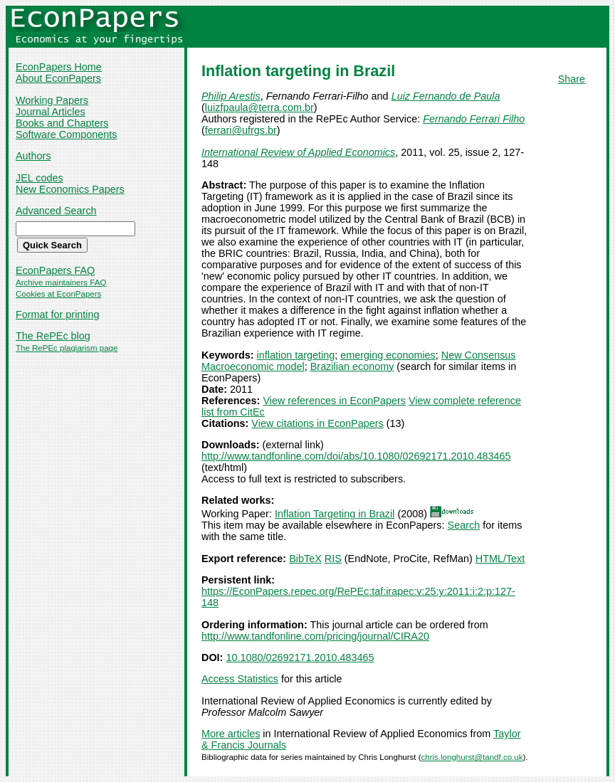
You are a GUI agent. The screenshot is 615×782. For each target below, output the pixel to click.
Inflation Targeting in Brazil (335, 513)
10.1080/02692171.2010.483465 (300, 657)
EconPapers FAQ (55, 270)
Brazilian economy (352, 366)
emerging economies (388, 355)
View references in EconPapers (334, 400)
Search (464, 525)
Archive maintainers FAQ (61, 282)
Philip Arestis (231, 96)
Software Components (66, 134)
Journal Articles (50, 111)
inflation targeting (296, 355)
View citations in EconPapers (317, 423)
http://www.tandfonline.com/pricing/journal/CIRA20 (315, 636)
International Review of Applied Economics (298, 152)
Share (571, 79)
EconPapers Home (59, 67)
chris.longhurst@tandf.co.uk (472, 757)
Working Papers (52, 100)
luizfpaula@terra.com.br (259, 107)
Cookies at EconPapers (58, 294)
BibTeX (305, 558)
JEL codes (39, 178)
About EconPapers (58, 78)
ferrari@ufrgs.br (241, 130)
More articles (230, 733)
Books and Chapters (62, 123)
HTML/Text (500, 558)
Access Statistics (239, 679)
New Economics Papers (70, 189)
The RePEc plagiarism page (66, 348)
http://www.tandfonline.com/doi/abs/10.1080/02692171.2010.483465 (355, 456)
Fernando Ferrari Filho (474, 119)
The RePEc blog (53, 336)
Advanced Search (56, 210)
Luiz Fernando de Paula (445, 96)
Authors (33, 156)
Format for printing (58, 314)
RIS (333, 558)
